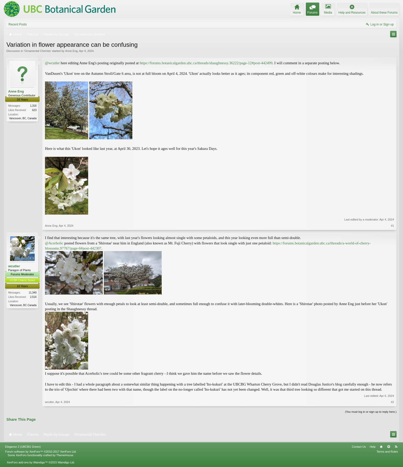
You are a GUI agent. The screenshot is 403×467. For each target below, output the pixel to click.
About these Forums (384, 12)
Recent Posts (17, 24)
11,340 (32, 292)
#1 (392, 225)
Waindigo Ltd (66, 462)
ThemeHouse (64, 455)
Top (388, 446)
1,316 (33, 105)
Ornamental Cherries (37, 50)
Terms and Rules (387, 451)
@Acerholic (54, 243)
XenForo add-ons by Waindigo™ (27, 462)
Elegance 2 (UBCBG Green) (23, 446)
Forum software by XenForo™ (41, 451)
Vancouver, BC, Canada (22, 118)
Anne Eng (71, 50)
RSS (396, 446)
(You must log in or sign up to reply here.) (371, 411)
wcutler (14, 266)
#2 (392, 402)
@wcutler (52, 63)
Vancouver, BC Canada (23, 305)
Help (372, 446)
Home (381, 446)
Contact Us (359, 446)
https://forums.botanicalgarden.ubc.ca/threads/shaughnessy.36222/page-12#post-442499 (206, 63)
